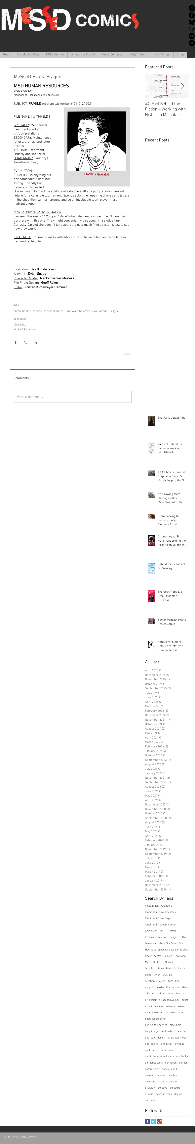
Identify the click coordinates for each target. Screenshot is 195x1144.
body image (151, 1031)
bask (180, 1012)
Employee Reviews (78, 311)
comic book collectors (158, 1056)
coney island (169, 1069)
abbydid (149, 987)
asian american (154, 1012)
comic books (22, 311)
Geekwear (151, 943)
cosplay (172, 1075)
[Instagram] (192, 8)
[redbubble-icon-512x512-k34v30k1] (192, 36)
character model (177, 1037)
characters (151, 1044)
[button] (28, 55)
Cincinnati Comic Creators (160, 912)
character (180, 1031)
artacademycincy (169, 1000)
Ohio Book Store (154, 968)
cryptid (149, 1094)
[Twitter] (192, 43)
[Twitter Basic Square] (153, 1121)
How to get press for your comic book (166, 949)
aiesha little (163, 987)
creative (162, 1088)
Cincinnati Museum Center (160, 924)
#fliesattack (152, 906)
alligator (150, 993)
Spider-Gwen (152, 975)
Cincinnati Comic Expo (158, 918)
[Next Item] (182, 86)
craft (161, 1081)
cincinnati (166, 1044)
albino (175, 987)
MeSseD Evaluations (26, 329)
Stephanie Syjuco (155, 981)
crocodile (175, 1088)
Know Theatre (153, 956)
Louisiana (180, 956)
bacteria (170, 1012)
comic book (166, 1050)
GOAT (183, 937)
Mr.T (160, 962)
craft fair (150, 1088)
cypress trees (164, 1094)
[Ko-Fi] (192, 29)
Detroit (172, 931)
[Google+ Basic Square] (159, 1121)
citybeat (179, 1044)
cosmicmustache (155, 1075)
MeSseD (150, 962)
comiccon (171, 1063)
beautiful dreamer (155, 1019)
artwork (170, 1006)
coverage (150, 1081)
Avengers (166, 906)
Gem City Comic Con (171, 943)
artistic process (154, 1006)
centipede (166, 1031)
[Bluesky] (192, 22)
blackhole (175, 1025)
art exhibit (151, 1000)
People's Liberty (175, 968)
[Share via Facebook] (16, 342)
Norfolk (169, 962)
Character (20, 324)
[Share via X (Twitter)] (25, 342)
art (184, 993)
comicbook (20, 319)
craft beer (172, 1081)
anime (161, 993)
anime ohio (173, 993)
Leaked (168, 956)
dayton (178, 1094)
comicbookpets (154, 1063)
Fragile (114, 311)
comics (37, 311)
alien (185, 987)
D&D (162, 931)
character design (155, 1037)
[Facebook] (192, 15)
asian (180, 1006)
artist (185, 1000)
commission (152, 1069)
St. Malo (167, 975)
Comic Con (151, 931)
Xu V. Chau (173, 981)
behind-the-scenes (156, 1025)
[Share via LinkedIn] (35, 342)
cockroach (151, 1050)
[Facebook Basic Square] (147, 1121)
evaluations (99, 311)
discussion (151, 1100)
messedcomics (53, 311)
